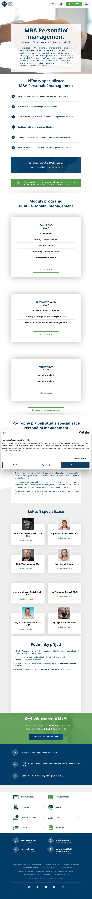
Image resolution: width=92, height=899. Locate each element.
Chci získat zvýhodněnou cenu (46, 737)
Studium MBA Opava (44, 874)
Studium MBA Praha (35, 864)
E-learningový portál (23, 482)
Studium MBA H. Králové (56, 878)
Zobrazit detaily (80, 458)
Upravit (46, 465)
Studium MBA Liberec (25, 871)
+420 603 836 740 (28, 840)
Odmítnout (17, 465)
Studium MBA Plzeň (19, 864)
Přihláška (74, 4)
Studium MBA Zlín (29, 874)
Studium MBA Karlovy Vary (29, 868)
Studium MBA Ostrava (53, 864)
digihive (78, 895)
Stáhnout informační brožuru (46, 410)
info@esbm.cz (27, 849)
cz (53, 4)
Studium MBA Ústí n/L (62, 874)
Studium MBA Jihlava (65, 868)
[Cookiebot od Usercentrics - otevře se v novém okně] (81, 432)
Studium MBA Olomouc (71, 864)
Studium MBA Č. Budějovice (64, 871)
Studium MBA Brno (48, 868)
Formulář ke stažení (33, 659)
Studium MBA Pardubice (44, 871)
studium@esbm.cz (64, 840)
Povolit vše (75, 465)
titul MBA (39, 491)
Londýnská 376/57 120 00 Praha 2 (64, 850)
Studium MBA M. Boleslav (36, 878)
